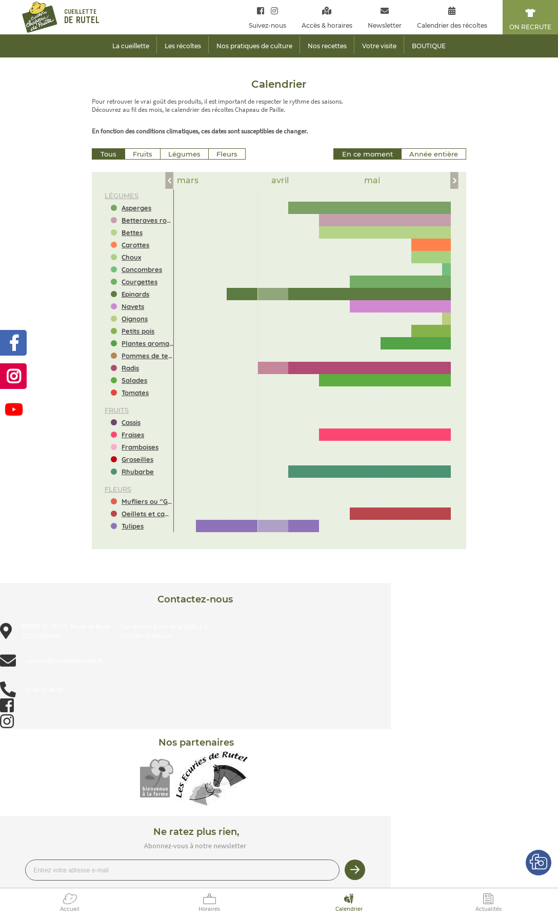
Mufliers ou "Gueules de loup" (147, 501)
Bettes (132, 232)
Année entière (433, 154)
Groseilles (137, 459)
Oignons (135, 319)
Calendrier (349, 909)
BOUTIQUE (429, 46)
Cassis (131, 422)
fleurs (118, 489)
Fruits (142, 154)
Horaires (209, 909)
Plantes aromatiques (147, 343)
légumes (121, 195)
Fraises (133, 435)
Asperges (136, 208)
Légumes (184, 154)
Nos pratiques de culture (254, 46)
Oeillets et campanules (147, 514)
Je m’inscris (355, 870)
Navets (133, 306)
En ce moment (367, 154)
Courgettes (139, 282)
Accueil (69, 909)
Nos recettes (327, 46)
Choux (131, 257)
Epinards (135, 294)
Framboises (140, 447)
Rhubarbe (138, 471)
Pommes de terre (147, 356)
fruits (117, 410)
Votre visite (379, 46)
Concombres (142, 269)
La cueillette (130, 46)
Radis (130, 368)
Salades (134, 380)
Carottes (135, 245)
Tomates (135, 392)
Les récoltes (183, 46)
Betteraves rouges (147, 220)
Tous (108, 154)
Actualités (488, 909)
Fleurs (226, 154)
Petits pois (138, 331)
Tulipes (133, 526)
